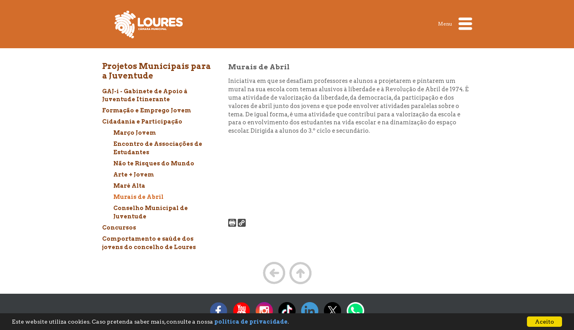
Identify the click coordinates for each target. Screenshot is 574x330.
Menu (455, 24)
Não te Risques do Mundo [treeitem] (153, 163)
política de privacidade (251, 321)
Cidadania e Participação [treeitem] (142, 121)
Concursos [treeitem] (119, 227)
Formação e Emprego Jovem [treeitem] (146, 110)
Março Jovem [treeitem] (134, 132)
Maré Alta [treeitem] (129, 185)
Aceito (544, 321)
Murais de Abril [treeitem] (138, 196)
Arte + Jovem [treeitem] (133, 174)
